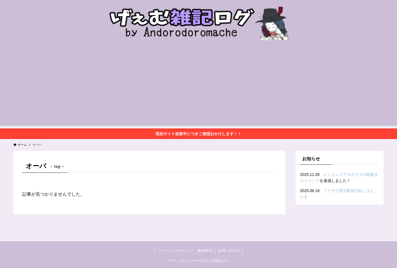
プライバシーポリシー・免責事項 (185, 250)
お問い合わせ (228, 250)
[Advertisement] (198, 86)
